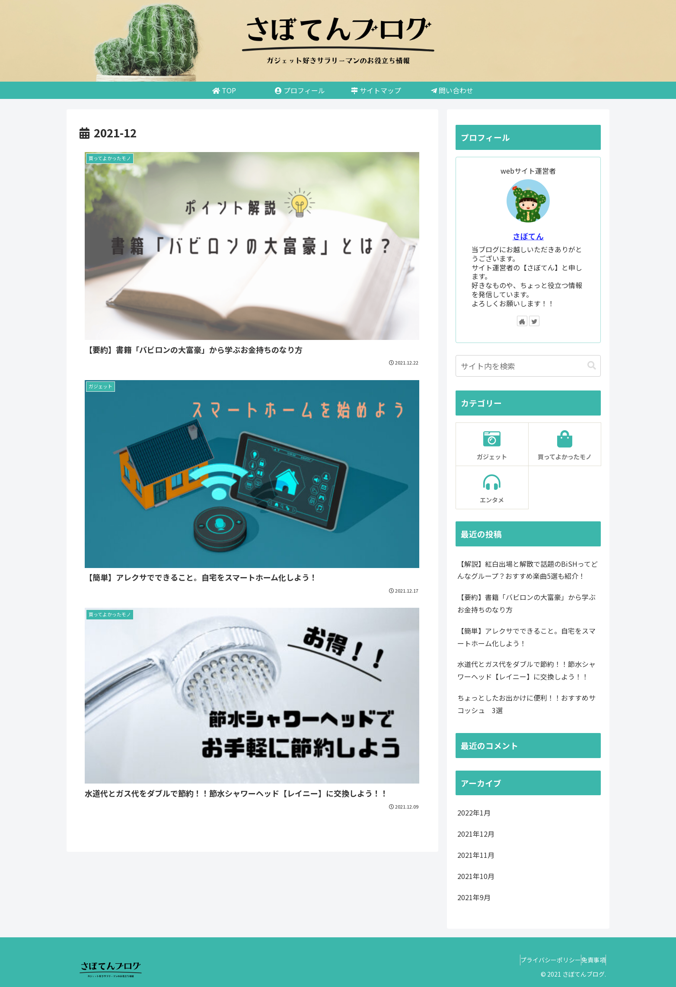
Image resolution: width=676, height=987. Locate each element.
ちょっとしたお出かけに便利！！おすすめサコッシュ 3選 (526, 703)
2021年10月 (475, 876)
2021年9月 (474, 897)
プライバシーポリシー (537, 959)
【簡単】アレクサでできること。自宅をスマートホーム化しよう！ (526, 636)
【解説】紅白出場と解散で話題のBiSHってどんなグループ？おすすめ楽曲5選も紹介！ (527, 570)
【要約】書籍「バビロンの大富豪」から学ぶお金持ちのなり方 (526, 603)
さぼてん (528, 236)
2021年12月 (475, 833)
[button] (591, 366)
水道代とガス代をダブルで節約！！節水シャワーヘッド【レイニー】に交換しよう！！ (526, 670)
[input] (528, 366)
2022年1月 (474, 812)
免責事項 (589, 959)
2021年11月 (475, 855)
